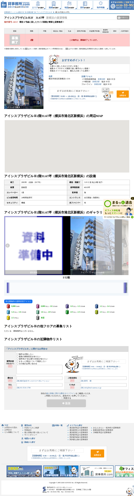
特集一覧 (59, 425)
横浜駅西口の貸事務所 (79, 430)
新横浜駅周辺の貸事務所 (103, 430)
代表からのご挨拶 (31, 428)
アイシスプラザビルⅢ (44, 12)
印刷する (124, 17)
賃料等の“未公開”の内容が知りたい (32, 359)
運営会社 (28, 425)
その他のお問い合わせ (27, 364)
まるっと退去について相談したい (31, 361)
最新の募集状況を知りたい (29, 357)
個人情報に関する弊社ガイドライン (61, 393)
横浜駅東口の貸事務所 (79, 432)
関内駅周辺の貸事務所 (79, 435)
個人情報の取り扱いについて (36, 432)
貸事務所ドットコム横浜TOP (14, 12)
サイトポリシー (30, 435)
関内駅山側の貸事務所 (79, 440)
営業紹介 (28, 430)
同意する (66, 398)
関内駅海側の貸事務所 (79, 437)
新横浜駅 (30, 12)
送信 (66, 403)
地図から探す (29, 438)
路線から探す (29, 442)
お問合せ (89, 94)
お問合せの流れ (10, 427)
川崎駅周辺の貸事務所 (102, 432)
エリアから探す (76, 425)
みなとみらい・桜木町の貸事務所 (107, 428)
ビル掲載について (11, 432)
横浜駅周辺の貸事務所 (79, 428)
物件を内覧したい (25, 354)
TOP (6, 425)
